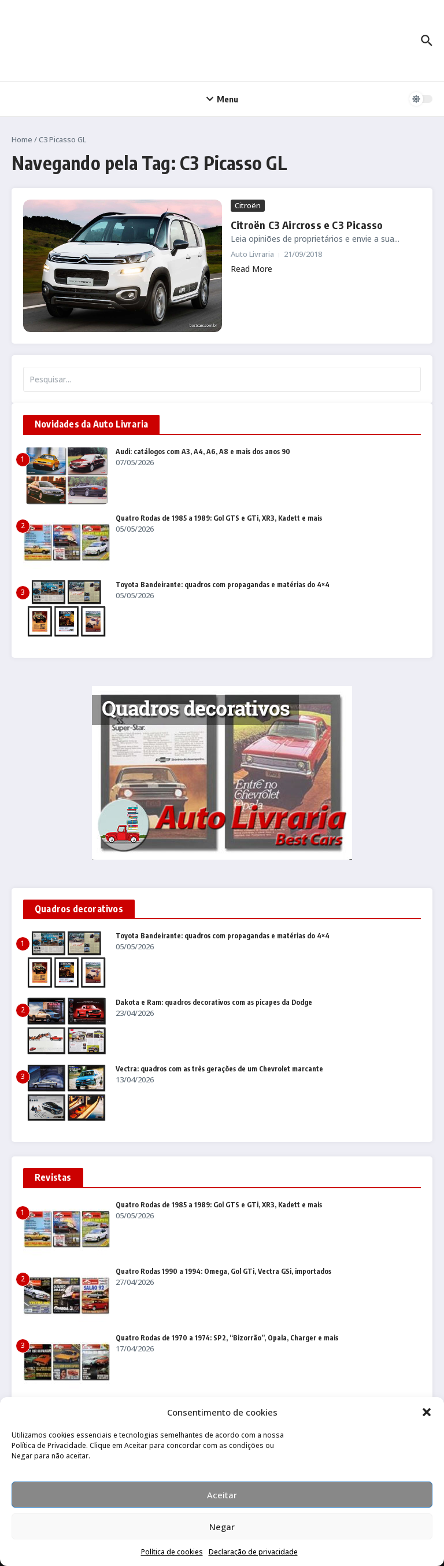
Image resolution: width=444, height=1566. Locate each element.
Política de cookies (172, 1552)
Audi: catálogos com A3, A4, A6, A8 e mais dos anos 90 (203, 451)
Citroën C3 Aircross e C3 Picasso (305, 224)
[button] (426, 1412)
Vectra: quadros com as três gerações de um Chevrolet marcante (219, 1068)
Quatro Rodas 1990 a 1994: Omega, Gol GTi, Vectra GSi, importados (223, 1271)
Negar (222, 1526)
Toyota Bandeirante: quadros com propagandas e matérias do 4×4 (223, 584)
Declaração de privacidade (253, 1552)
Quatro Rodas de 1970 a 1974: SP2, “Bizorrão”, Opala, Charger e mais (227, 1337)
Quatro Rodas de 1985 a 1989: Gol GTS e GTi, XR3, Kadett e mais (219, 518)
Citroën (248, 205)
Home (22, 139)
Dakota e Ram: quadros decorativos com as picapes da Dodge (214, 1002)
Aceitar (222, 1495)
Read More (251, 268)
